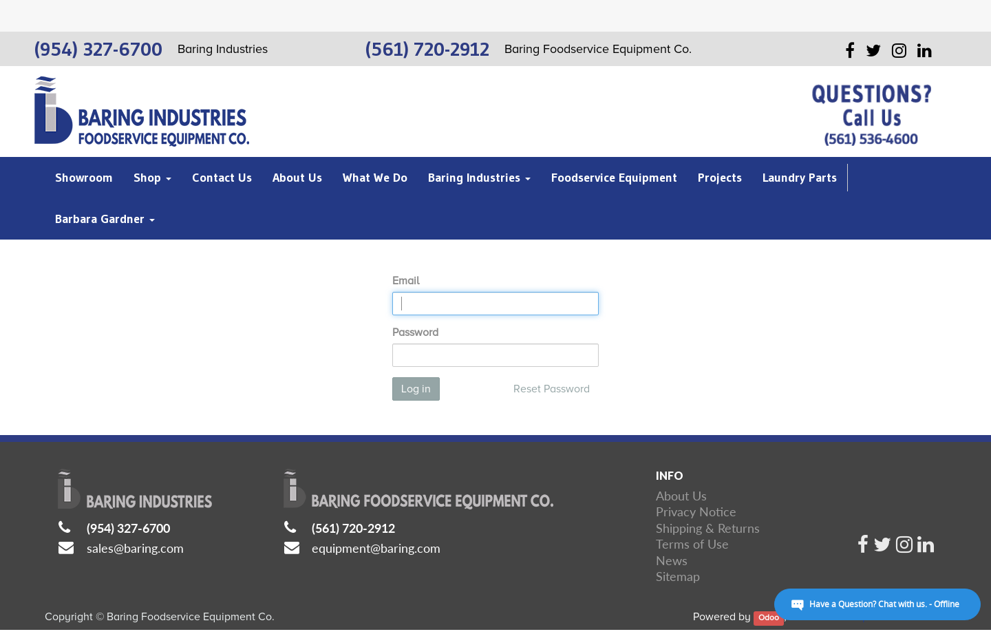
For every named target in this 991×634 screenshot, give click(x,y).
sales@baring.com (135, 548)
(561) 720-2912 (353, 528)
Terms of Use (692, 543)
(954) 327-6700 (128, 528)
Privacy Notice (696, 511)
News (672, 560)
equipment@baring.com (376, 548)
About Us (681, 495)
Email (405, 281)
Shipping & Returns (708, 528)
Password (415, 332)
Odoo (768, 618)
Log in (416, 389)
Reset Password (551, 389)
